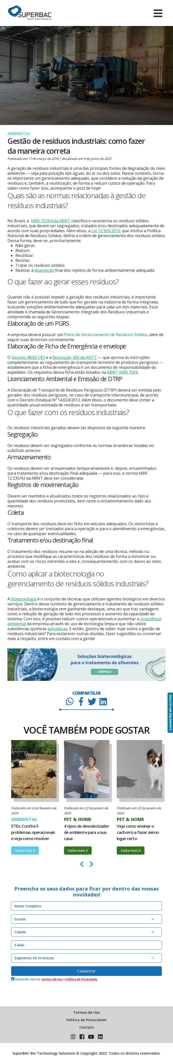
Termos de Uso (51, 979)
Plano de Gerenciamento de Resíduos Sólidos (105, 334)
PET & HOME (77, 819)
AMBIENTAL (18, 133)
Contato (86, 1027)
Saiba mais (25, 850)
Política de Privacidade (81, 979)
